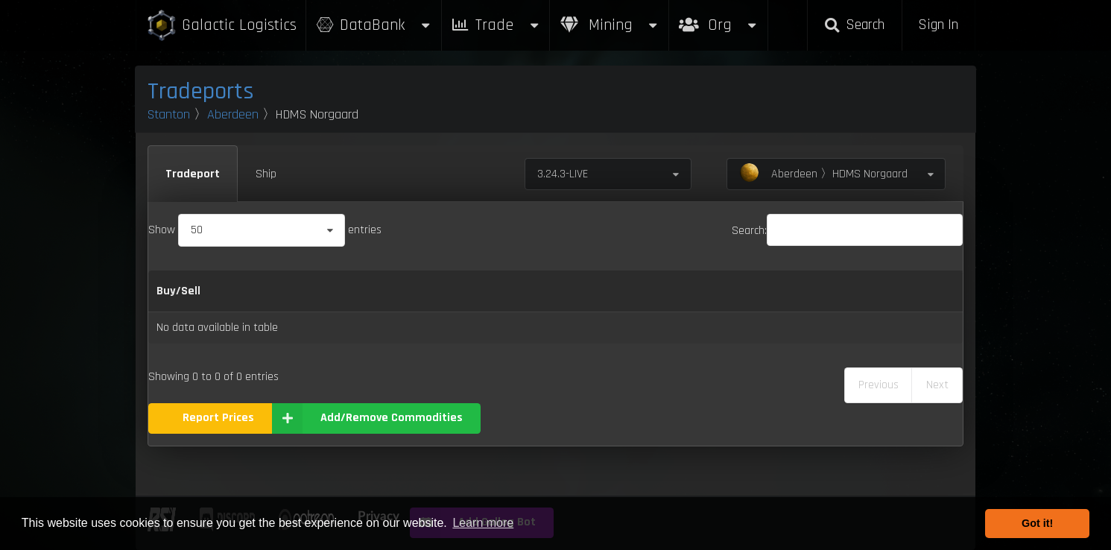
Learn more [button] (482, 522)
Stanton (169, 114)
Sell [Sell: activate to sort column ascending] (439, 291)
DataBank (373, 25)
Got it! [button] (1037, 523)
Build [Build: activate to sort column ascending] (929, 291)
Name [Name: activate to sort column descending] (250, 291)
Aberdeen (233, 114)
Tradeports (201, 91)
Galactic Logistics (221, 26)
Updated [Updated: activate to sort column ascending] (858, 291)
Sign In (938, 25)
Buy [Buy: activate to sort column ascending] (392, 291)
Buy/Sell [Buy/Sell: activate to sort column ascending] (178, 291)
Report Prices (218, 418)
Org (718, 17)
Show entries (265, 230)
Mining (609, 25)
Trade (495, 25)
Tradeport (192, 174)
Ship (266, 174)
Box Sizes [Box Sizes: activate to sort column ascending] (774, 291)
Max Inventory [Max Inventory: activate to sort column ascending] (668, 291)
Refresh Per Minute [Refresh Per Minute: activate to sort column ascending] (528, 291)
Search (854, 25)
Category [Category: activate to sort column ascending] (321, 291)
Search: (847, 230)
